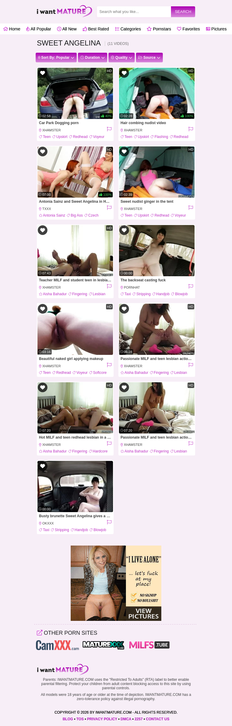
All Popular (38, 29)
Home (11, 29)
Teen (47, 137)
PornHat (132, 287)
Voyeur (98, 137)
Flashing (161, 137)
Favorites (188, 29)
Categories (128, 29)
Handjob (163, 294)
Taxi (127, 294)
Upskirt (61, 137)
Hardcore (100, 451)
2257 (138, 719)
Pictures (216, 29)
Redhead (80, 137)
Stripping (143, 294)
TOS (80, 719)
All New (67, 29)
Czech (93, 215)
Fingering (79, 294)
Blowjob (181, 294)
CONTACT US (157, 719)
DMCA (126, 719)
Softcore (100, 373)
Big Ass (77, 215)
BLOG (68, 719)
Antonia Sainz (54, 215)
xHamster (51, 130)
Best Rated (96, 29)
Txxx (46, 209)
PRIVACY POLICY (102, 719)
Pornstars (159, 29)
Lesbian (99, 294)
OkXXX (48, 523)
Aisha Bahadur (55, 294)
